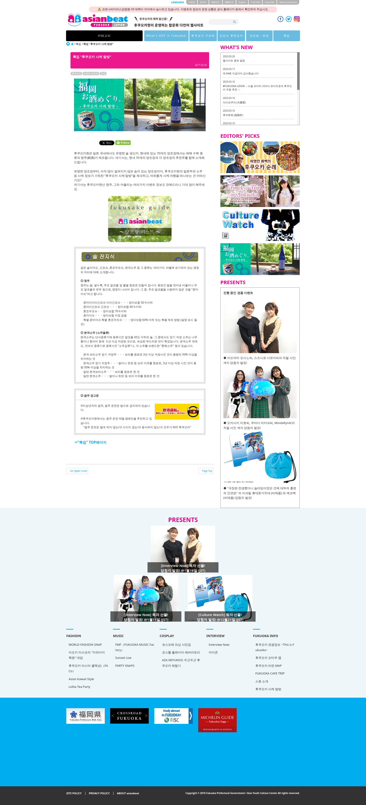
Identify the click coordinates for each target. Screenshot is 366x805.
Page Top (207, 470)
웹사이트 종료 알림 (234, 60)
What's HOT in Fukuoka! (139, 36)
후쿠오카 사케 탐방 (268, 689)
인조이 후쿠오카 (207, 36)
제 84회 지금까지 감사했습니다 (241, 73)
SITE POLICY (74, 793)
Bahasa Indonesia (288, 2)
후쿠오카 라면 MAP (268, 666)
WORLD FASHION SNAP (85, 644)
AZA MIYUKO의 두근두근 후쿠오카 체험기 (181, 662)
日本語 (192, 2)
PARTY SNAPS (124, 666)
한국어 (203, 2)
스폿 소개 (261, 681)
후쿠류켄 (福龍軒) (233, 115)
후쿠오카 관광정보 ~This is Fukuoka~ (274, 647)
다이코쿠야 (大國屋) (234, 102)
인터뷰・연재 (236, 36)
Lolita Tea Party (79, 687)
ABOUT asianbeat (128, 793)
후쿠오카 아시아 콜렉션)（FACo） (88, 668)
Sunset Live (123, 658)
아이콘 (213, 652)
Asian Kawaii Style (81, 679)
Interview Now (219, 644)
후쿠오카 (76, 73)
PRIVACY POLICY (99, 793)
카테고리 (100, 36)
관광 (103, 73)
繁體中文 (229, 2)
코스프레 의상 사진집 (176, 644)
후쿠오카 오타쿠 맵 (268, 658)
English (242, 2)
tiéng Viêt (269, 2)
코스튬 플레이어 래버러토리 (181, 652)
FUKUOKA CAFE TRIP (270, 673)
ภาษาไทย (255, 2)
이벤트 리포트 (91, 73)
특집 (265, 36)
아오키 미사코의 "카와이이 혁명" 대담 (87, 655)
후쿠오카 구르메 (178, 36)
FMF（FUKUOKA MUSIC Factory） (134, 647)
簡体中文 (215, 2)
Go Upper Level (78, 470)
